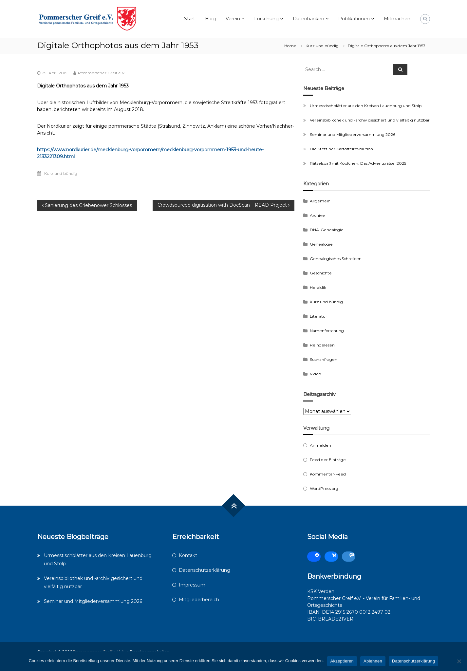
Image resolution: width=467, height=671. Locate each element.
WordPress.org (324, 488)
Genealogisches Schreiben (336, 258)
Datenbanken (308, 19)
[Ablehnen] (459, 661)
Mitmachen (397, 19)
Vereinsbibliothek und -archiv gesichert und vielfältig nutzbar (370, 120)
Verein (233, 19)
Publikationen (354, 19)
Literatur (318, 316)
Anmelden (320, 445)
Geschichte (321, 272)
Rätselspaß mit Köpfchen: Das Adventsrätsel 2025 (358, 163)
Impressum (192, 585)
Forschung (266, 19)
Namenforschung (327, 330)
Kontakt (188, 555)
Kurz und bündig (322, 45)
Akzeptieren (342, 661)
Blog (210, 19)
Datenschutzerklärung (204, 570)
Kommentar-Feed (328, 474)
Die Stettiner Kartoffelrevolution (341, 148)
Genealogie (321, 244)
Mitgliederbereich (199, 600)
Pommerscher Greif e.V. (101, 72)
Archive (317, 215)
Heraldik (318, 287)
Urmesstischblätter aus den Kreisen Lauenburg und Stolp (365, 105)
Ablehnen (373, 661)
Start (189, 19)
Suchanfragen (323, 359)
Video (315, 373)
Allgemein (320, 200)
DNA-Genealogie (327, 229)
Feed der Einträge (328, 459)
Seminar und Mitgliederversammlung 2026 (352, 134)
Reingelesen (322, 345)
